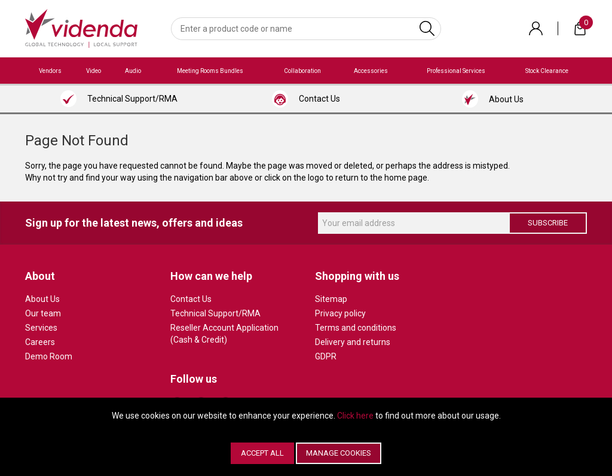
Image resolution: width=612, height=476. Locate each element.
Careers (40, 342)
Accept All (262, 452)
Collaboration (302, 71)
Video (93, 71)
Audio (133, 71)
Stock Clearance (546, 71)
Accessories (371, 71)
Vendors (50, 71)
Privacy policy (340, 313)
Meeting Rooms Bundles (210, 71)
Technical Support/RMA (215, 313)
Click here (355, 415)
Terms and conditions (355, 327)
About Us (42, 299)
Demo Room (48, 356)
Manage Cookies (338, 452)
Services (41, 327)
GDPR (325, 356)
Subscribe (548, 222)
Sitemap (331, 299)
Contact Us (191, 299)
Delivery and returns (352, 342)
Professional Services (456, 71)
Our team (43, 313)
